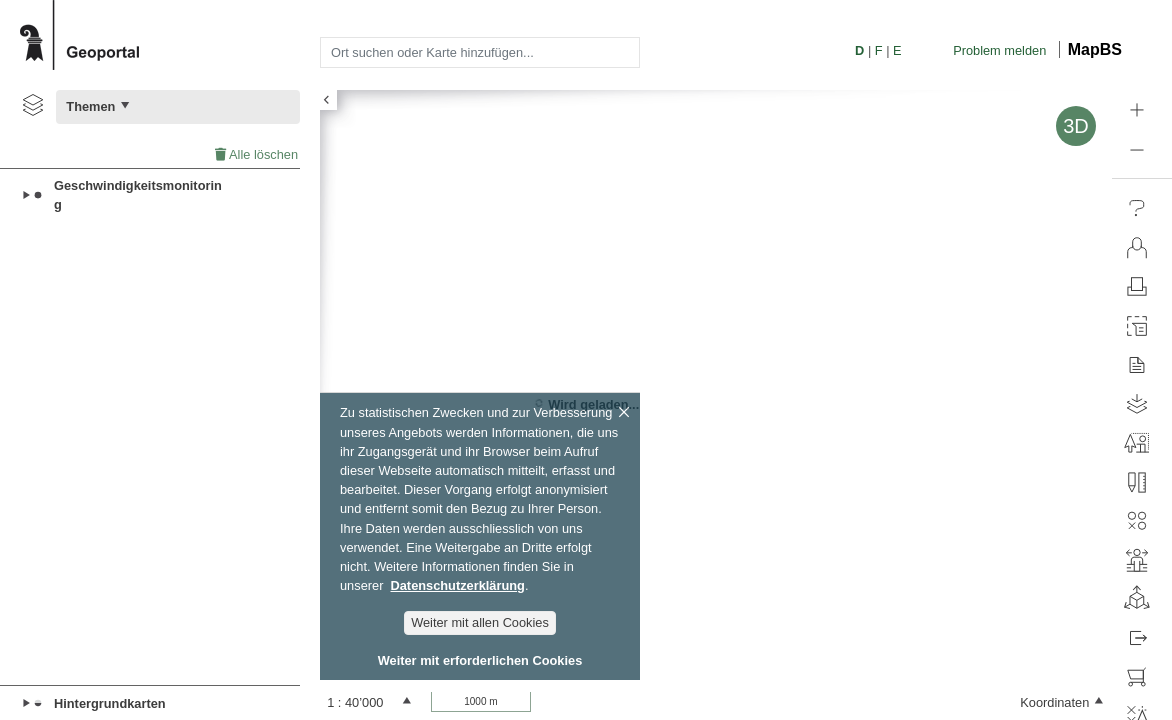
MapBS (1095, 49)
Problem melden (999, 50)
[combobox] (480, 52)
